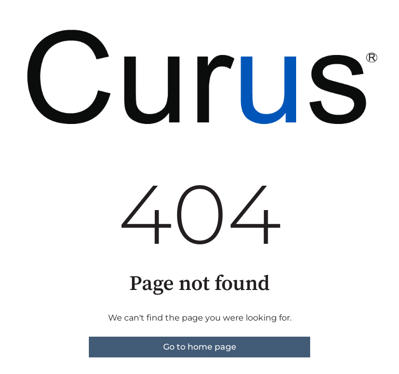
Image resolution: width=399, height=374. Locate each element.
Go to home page (199, 347)
